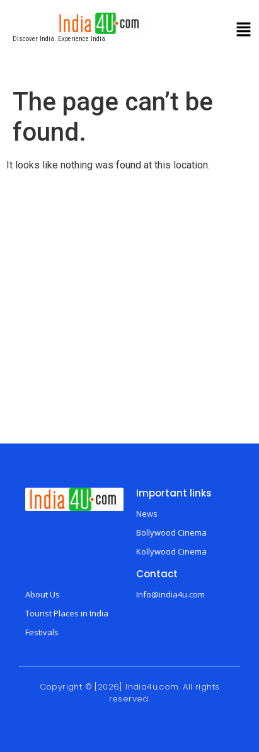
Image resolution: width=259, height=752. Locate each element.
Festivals (42, 632)
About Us (42, 594)
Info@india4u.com (170, 594)
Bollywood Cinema (171, 532)
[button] (243, 31)
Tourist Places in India (66, 613)
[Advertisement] (127, 309)
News (147, 513)
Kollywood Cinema (171, 551)
